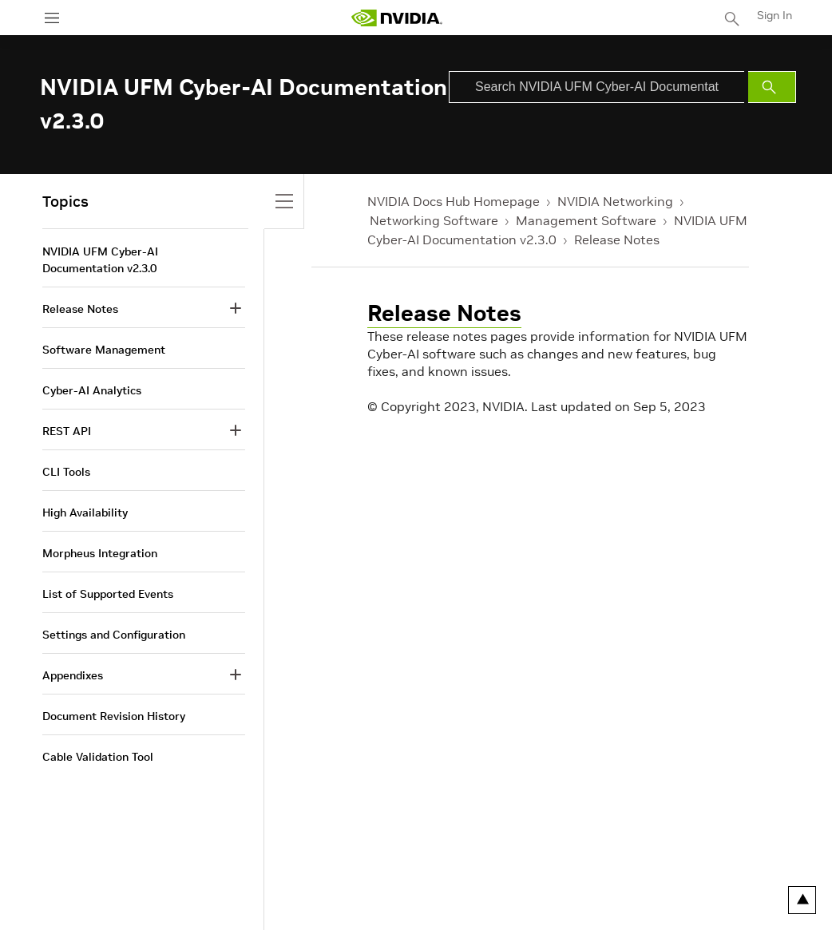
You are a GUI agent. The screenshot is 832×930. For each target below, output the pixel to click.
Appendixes (72, 675)
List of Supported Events (107, 594)
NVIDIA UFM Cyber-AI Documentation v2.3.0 (100, 259)
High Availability (85, 512)
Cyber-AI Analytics (91, 390)
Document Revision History (113, 716)
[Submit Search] (772, 87)
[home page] (396, 18)
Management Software (586, 220)
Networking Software (434, 220)
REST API (66, 431)
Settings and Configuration (113, 634)
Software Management (103, 349)
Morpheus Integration (99, 553)
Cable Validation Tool (97, 757)
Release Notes (617, 239)
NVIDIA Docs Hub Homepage (453, 201)
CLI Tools (66, 472)
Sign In (774, 15)
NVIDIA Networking (615, 201)
